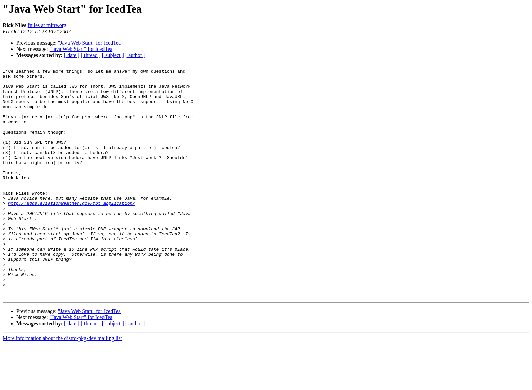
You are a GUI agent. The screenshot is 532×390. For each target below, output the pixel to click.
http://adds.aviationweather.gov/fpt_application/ (71, 231)
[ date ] (71, 55)
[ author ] (135, 55)
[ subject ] (113, 55)
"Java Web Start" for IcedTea (89, 43)
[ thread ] (91, 55)
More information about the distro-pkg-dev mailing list (62, 384)
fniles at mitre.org (47, 25)
